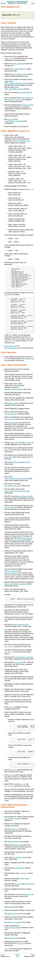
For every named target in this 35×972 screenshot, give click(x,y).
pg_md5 (22, 74)
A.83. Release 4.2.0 (10, 7)
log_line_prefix (9, 430)
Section (10, 921)
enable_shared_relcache (12, 941)
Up (5, 3)
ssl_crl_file (11, 119)
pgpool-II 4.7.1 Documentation (17, 1)
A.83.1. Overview (8, 23)
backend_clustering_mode (21, 141)
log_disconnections (18, 69)
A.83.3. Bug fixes (8, 363)
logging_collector (17, 63)
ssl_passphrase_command (13, 121)
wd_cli (6, 528)
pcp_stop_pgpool (10, 518)
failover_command (14, 927)
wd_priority (25, 892)
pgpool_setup (14, 453)
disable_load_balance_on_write (14, 595)
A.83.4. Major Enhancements (14, 376)
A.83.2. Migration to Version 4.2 (15, 131)
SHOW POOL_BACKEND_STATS (19, 473)
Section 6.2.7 (17, 625)
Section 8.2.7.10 (13, 843)
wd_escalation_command (12, 832)
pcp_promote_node (19, 871)
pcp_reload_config (24, 92)
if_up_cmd (18, 898)
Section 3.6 (11, 855)
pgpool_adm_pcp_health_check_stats (17, 502)
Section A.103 (29, 369)
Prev (2, 3)
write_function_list (27, 97)
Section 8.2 (11, 952)
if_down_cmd (29, 898)
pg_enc (14, 74)
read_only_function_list (15, 99)
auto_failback (19, 882)
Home (17, 969)
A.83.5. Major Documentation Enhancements (14, 820)
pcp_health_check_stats (12, 496)
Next (32, 3)
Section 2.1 (27, 908)
